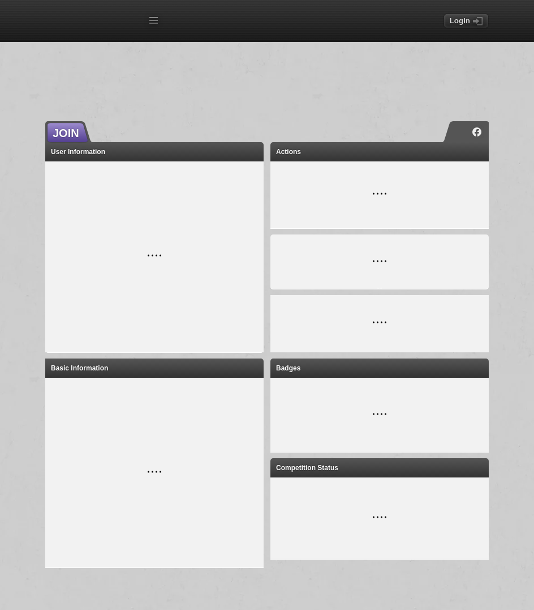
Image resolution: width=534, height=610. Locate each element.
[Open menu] (153, 20)
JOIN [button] (66, 133)
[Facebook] (476, 132)
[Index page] (94, 22)
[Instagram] (460, 132)
